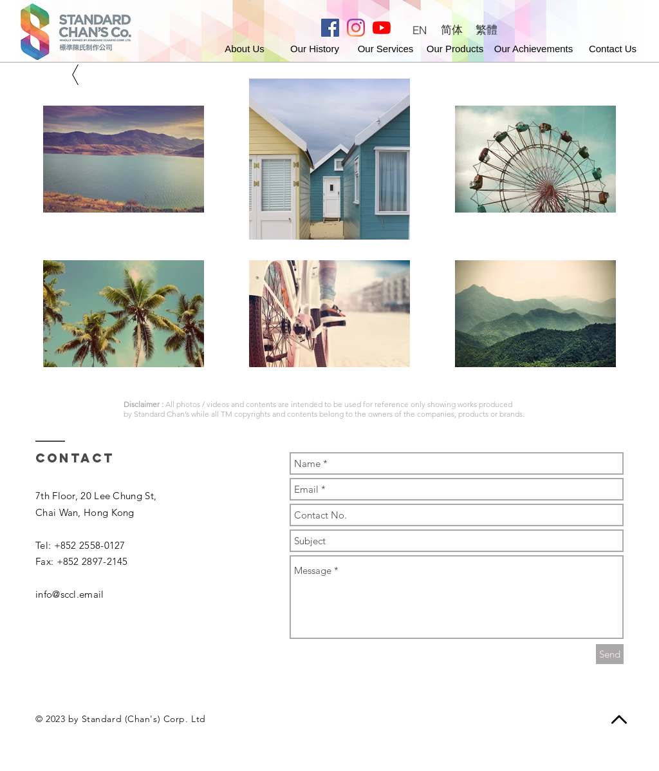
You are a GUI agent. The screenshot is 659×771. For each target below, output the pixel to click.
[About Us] (245, 48)
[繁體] (486, 30)
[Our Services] (386, 48)
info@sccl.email (69, 594)
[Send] (610, 654)
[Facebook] (330, 28)
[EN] (419, 30)
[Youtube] (382, 28)
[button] (613, 48)
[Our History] (315, 48)
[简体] (452, 30)
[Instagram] (356, 28)
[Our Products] (455, 48)
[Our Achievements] (533, 48)
